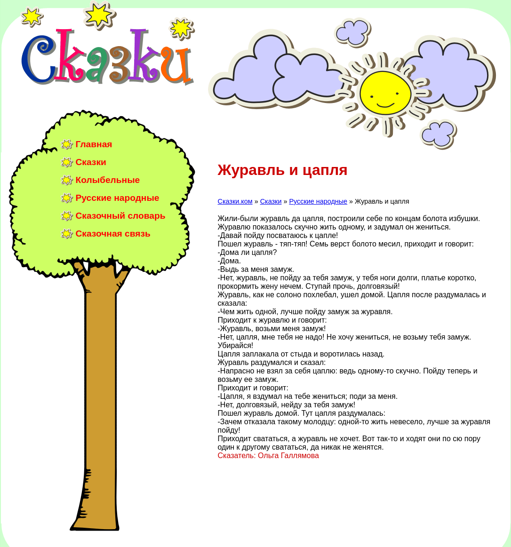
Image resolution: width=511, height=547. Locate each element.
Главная (94, 144)
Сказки (91, 162)
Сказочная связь (113, 233)
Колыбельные (108, 180)
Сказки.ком (235, 201)
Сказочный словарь (121, 216)
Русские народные (118, 198)
